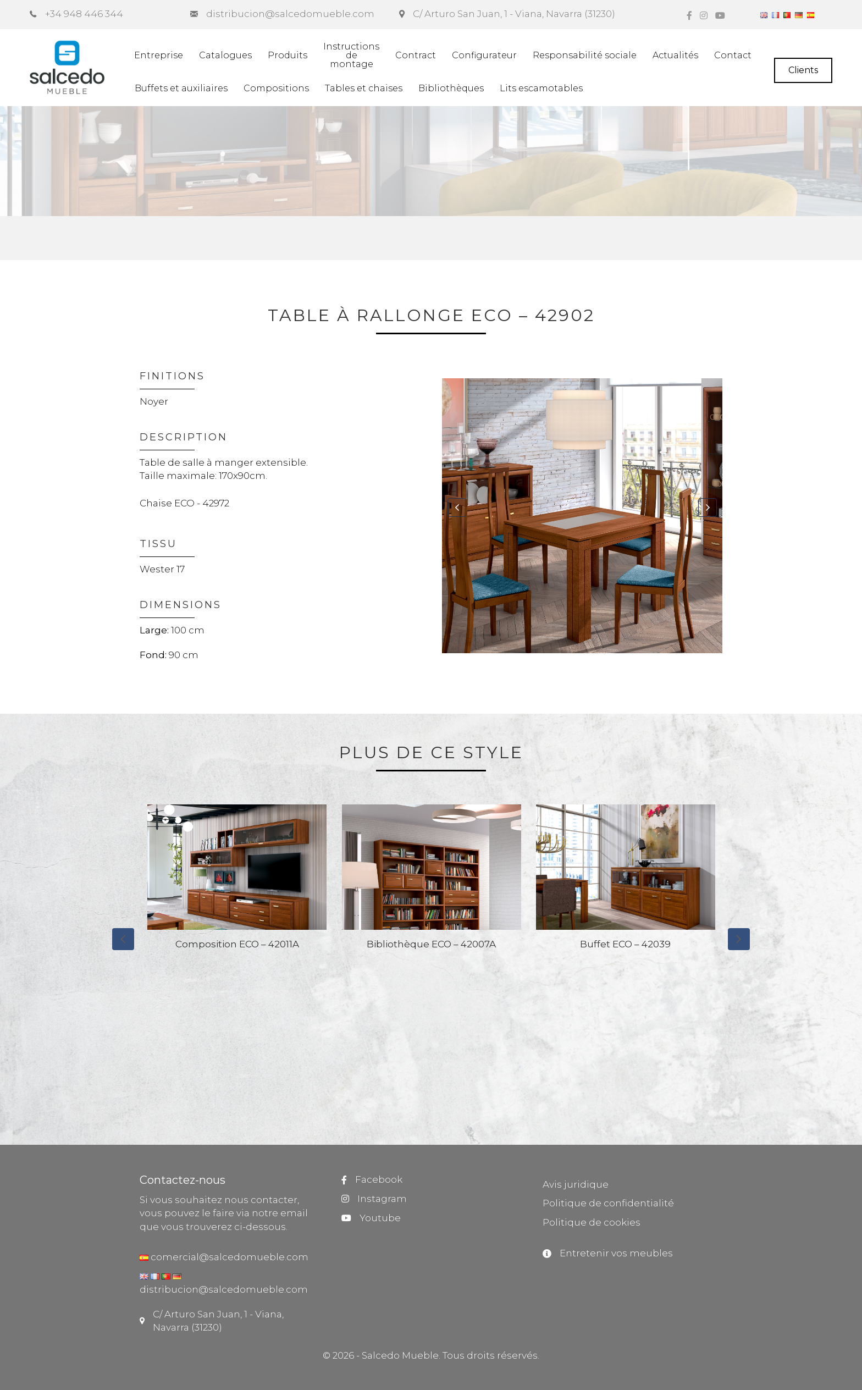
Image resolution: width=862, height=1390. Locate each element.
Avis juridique (576, 1184)
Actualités (675, 55)
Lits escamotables (541, 88)
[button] (456, 507)
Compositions (276, 88)
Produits (287, 55)
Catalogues (225, 55)
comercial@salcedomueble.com (228, 1256)
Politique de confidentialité (608, 1203)
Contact (733, 55)
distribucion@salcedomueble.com (224, 1289)
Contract (415, 55)
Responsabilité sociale (585, 55)
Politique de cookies (591, 1222)
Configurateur (484, 55)
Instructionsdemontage (351, 55)
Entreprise (158, 55)
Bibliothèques (451, 88)
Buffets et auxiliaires (181, 88)
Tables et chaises (363, 88)
